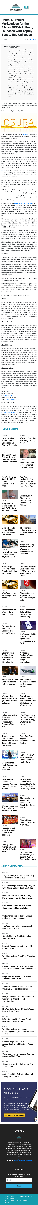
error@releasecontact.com (9, 412)
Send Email (8, 395)
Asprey (16, 203)
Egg (25, 203)
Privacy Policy (15, 1200)
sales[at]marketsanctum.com (23, 1160)
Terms (7, 1200)
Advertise (25, 1200)
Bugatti (21, 203)
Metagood (25, 134)
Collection (29, 203)
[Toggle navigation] (26, 7)
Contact (7, 1202)
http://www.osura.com (13, 399)
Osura (3, 171)
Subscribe (19, 1186)
